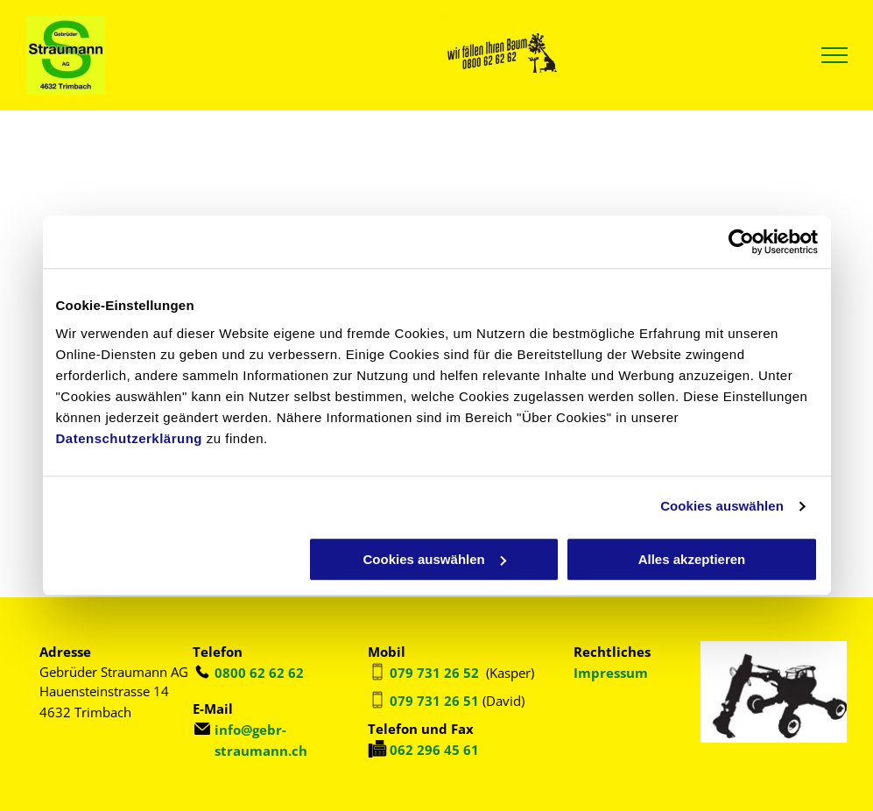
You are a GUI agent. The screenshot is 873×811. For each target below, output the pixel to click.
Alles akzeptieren (692, 559)
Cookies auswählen (722, 505)
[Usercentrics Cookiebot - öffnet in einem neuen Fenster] (741, 242)
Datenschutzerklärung (129, 438)
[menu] (834, 55)
